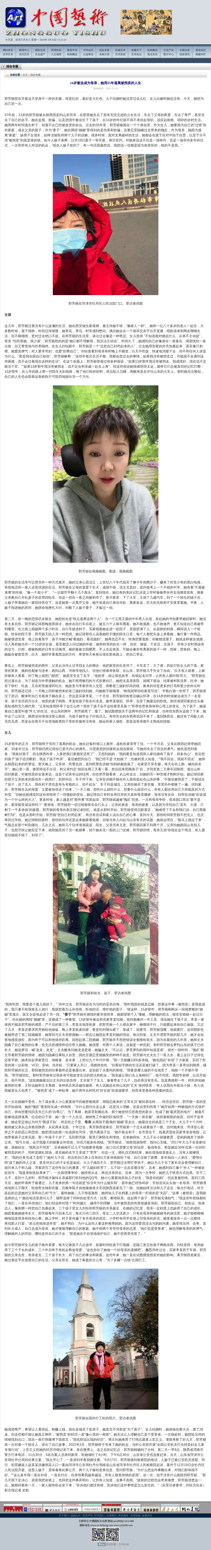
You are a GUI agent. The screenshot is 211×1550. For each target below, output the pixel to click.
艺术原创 (120, 54)
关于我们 (64, 1515)
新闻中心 (24, 50)
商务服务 (123, 1515)
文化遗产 (40, 54)
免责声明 (88, 1515)
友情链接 (135, 1515)
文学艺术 (8, 54)
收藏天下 (136, 50)
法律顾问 (111, 1515)
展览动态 (201, 50)
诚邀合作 (76, 1515)
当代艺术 (24, 54)
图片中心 (168, 54)
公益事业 (88, 54)
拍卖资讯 (185, 54)
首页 (25, 74)
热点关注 (152, 54)
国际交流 (40, 50)
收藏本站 (147, 1515)
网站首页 (8, 50)
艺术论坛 (136, 54)
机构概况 (72, 54)
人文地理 (56, 54)
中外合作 (88, 50)
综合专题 (104, 50)
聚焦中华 (72, 50)
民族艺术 (120, 50)
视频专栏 (201, 54)
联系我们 (99, 1515)
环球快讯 (56, 50)
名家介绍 (104, 54)
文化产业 (168, 50)
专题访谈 (185, 50)
